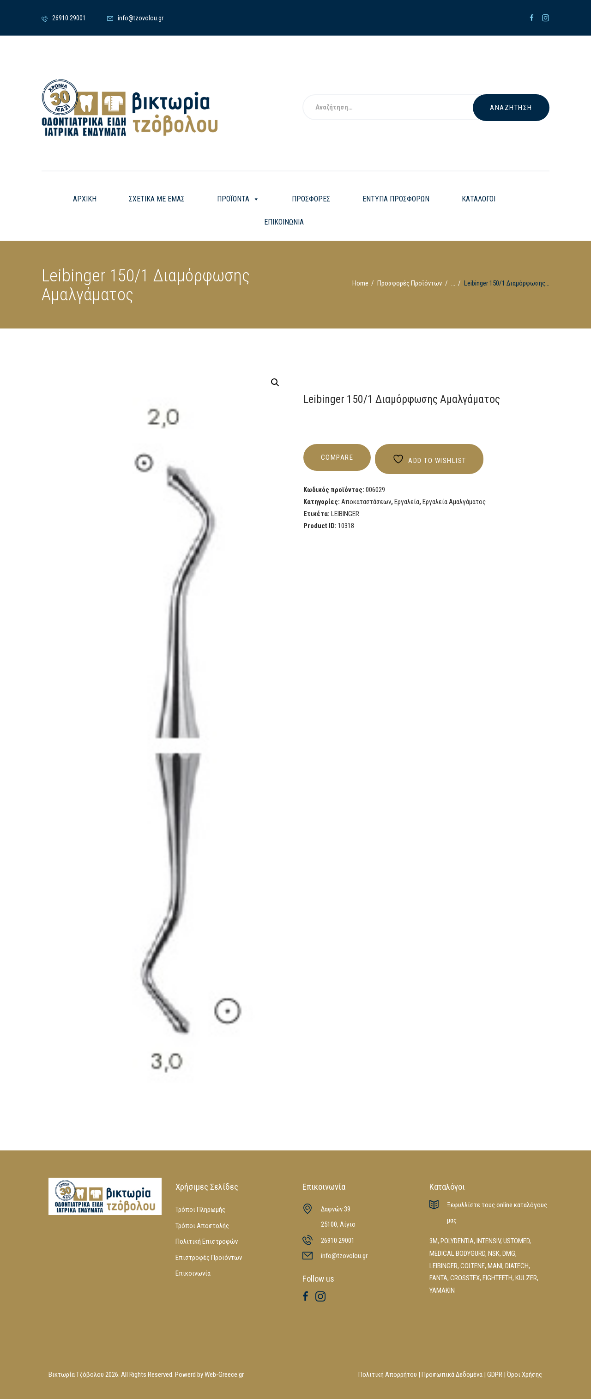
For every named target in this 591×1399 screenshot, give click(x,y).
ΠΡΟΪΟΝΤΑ (238, 199)
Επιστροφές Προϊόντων (208, 1257)
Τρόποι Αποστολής (202, 1226)
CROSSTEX (465, 1278)
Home (360, 283)
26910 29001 (338, 1240)
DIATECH (517, 1266)
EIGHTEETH (497, 1278)
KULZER (526, 1278)
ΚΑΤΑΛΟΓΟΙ (478, 199)
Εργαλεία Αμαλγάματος (454, 502)
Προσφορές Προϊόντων (409, 283)
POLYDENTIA (457, 1241)
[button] (275, 382)
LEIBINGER (345, 514)
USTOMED (516, 1241)
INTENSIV (488, 1241)
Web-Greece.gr (224, 1374)
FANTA (438, 1278)
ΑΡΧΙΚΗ (84, 199)
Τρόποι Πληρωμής (200, 1209)
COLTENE (472, 1266)
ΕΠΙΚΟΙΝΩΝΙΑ (284, 222)
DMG (508, 1253)
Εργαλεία (406, 502)
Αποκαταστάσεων (366, 502)
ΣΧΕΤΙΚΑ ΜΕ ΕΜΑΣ (157, 199)
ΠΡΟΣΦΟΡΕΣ (311, 199)
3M (433, 1241)
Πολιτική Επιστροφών (206, 1241)
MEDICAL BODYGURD (457, 1253)
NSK (494, 1253)
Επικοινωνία (193, 1273)
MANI (495, 1266)
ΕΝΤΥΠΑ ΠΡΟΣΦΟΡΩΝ (395, 199)
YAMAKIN (442, 1290)
